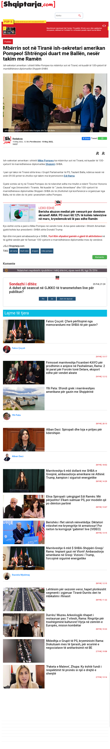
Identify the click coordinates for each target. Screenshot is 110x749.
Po (43, 299)
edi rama (13, 251)
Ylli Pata (16, 415)
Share (86, 138)
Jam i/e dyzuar (66, 299)
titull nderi (24, 251)
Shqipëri (50, 164)
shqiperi (35, 251)
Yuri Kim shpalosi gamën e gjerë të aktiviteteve (75, 236)
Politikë (7, 42)
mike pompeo (46, 251)
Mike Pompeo (46, 160)
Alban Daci (18, 456)
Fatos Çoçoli (19, 348)
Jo (52, 299)
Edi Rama (69, 175)
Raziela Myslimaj (21, 575)
